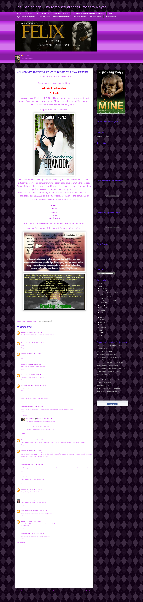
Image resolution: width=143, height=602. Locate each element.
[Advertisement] (103, 257)
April (101, 320)
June (101, 315)
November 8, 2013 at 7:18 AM (38, 385)
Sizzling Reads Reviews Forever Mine (106, 354)
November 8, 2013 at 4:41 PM (40, 510)
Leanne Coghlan (25, 385)
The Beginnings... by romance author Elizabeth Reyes (61, 7)
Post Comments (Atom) (58, 597)
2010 (100, 335)
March (102, 322)
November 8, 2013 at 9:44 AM (35, 464)
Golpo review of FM (102, 348)
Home (19, 13)
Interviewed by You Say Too (104, 385)
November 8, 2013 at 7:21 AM (39, 396)
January (102, 327)
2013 (100, 286)
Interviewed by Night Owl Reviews (105, 374)
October (102, 305)
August (102, 310)
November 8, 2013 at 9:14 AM (34, 450)
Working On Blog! (95, 17)
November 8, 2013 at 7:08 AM (33, 374)
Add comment (21, 542)
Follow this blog (112, 404)
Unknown (23, 332)
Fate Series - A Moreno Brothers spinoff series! (88, 13)
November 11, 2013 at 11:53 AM (36, 533)
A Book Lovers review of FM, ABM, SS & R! (108, 345)
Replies (25, 415)
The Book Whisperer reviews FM (105, 377)
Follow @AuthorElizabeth (103, 136)
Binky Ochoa (24, 343)
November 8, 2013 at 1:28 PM (36, 477)
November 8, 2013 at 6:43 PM (34, 521)
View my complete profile (27, 60)
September (103, 307)
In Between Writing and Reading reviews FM (108, 391)
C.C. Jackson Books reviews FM (105, 382)
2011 (100, 332)
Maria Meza (24, 500)
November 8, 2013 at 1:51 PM (35, 500)
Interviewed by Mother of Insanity (105, 360)
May (101, 317)
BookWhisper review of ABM (104, 351)
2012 (100, 330)
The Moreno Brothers (43, 13)
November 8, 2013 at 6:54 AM (34, 332)
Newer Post (20, 591)
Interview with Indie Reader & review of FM (108, 365)
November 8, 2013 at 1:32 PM (34, 489)
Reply (22, 337)
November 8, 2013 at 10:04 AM (41, 427)
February (102, 324)
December (102, 288)
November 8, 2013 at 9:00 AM (36, 439)
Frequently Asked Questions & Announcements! (54, 17)
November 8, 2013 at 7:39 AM (35, 406)
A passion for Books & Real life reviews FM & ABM (110, 362)
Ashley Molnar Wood (27, 510)
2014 (100, 283)
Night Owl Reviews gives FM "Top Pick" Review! (109, 357)
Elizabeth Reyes (27, 55)
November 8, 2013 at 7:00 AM (36, 343)
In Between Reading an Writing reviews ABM (108, 388)
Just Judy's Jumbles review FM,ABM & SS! (108, 371)
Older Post (89, 591)
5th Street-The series (61, 13)
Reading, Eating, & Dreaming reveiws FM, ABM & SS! (111, 368)
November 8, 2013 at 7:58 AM (44, 418)
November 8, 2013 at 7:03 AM (33, 364)
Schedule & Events (80, 17)
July (101, 312)
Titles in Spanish (111, 17)
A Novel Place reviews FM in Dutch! (106, 394)
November (103, 290)
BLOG (110, 13)
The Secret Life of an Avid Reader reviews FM (108, 379)
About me (28, 13)
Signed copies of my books (26, 17)
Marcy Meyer (24, 439)
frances (23, 374)
